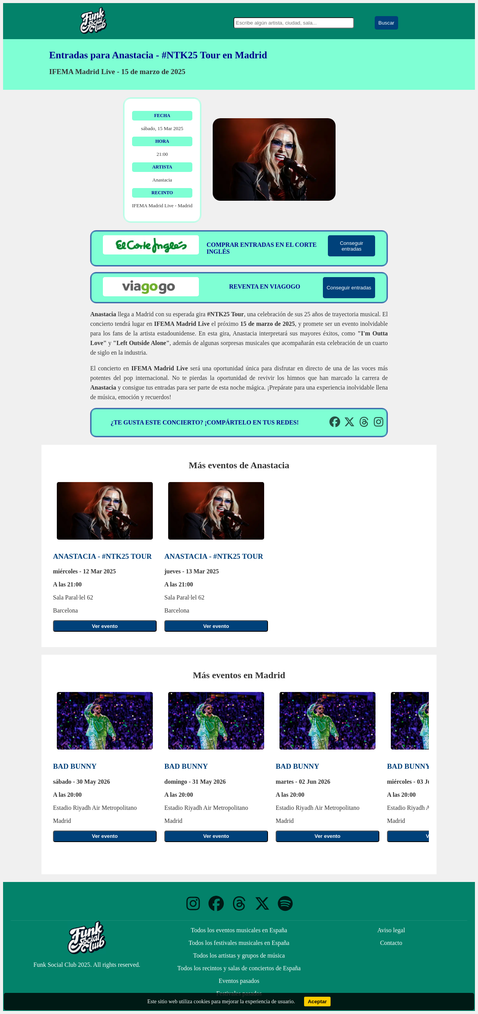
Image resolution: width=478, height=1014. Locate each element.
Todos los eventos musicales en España (239, 930)
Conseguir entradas (351, 246)
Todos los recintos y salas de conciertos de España (239, 968)
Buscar (386, 23)
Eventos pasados (238, 981)
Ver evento (104, 626)
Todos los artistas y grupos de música (239, 955)
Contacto (391, 943)
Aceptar (317, 1001)
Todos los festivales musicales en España (239, 943)
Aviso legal (391, 930)
